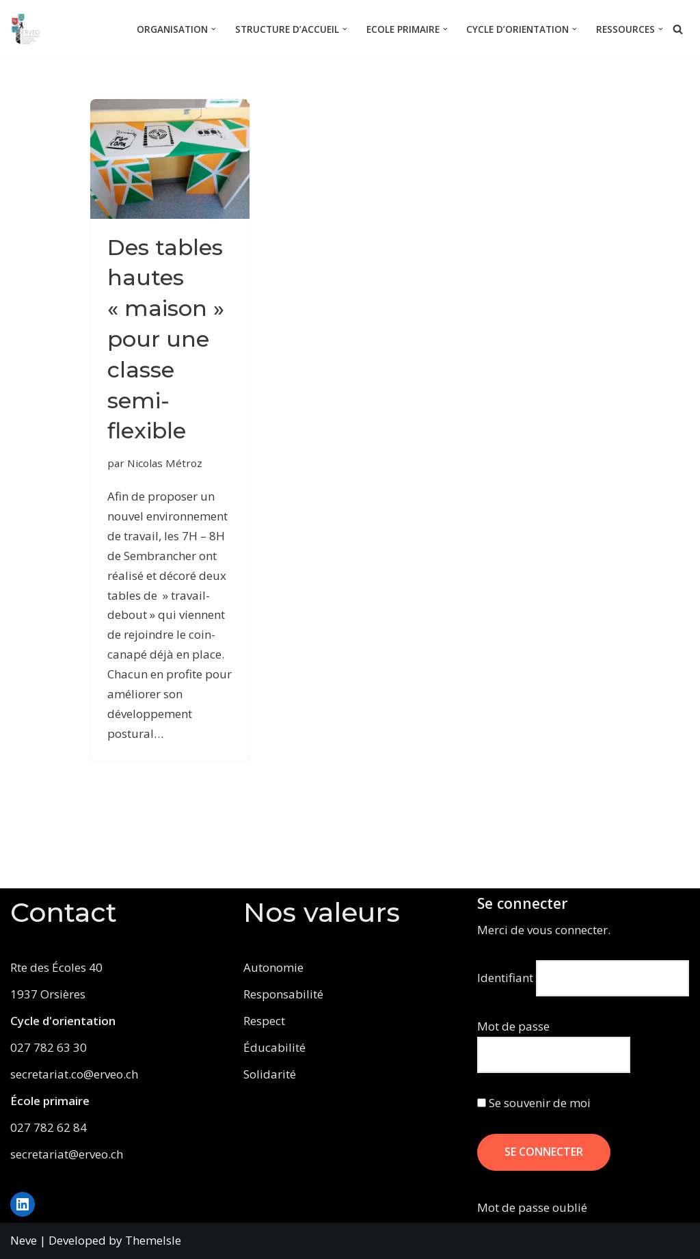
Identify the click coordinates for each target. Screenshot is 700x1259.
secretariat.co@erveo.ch (74, 1074)
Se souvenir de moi (534, 1103)
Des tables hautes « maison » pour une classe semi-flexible (165, 339)
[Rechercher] (678, 29)
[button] (213, 29)
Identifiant (505, 977)
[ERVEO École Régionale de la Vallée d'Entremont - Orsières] (29, 29)
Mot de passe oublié (532, 1207)
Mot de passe (513, 1026)
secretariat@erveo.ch (66, 1154)
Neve (23, 1240)
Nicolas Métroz (164, 463)
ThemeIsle (153, 1240)
